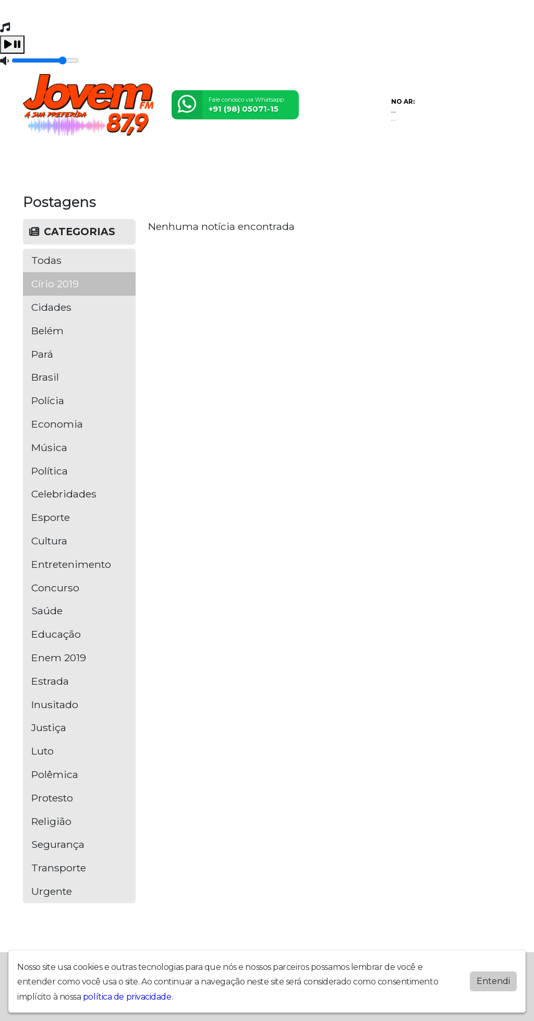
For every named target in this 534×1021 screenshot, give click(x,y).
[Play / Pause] (12, 44)
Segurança (57, 844)
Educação (56, 634)
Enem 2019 (58, 657)
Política (49, 471)
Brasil (45, 377)
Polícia (47, 400)
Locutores (158, 159)
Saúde (47, 610)
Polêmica (54, 774)
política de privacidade (127, 997)
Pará (42, 354)
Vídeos (121, 159)
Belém (47, 330)
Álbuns (242, 159)
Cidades (51, 307)
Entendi (493, 981)
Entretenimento (71, 564)
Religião (51, 821)
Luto (42, 751)
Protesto (52, 798)
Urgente (51, 891)
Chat (354, 159)
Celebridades (63, 494)
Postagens (204, 159)
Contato (276, 159)
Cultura (49, 540)
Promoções (319, 159)
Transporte (58, 867)
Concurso (55, 587)
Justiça (48, 727)
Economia (57, 424)
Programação (78, 159)
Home (36, 159)
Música (49, 447)
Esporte (50, 517)
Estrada (50, 681)
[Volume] (45, 60)
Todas (46, 260)
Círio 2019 (55, 283)
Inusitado (54, 704)
